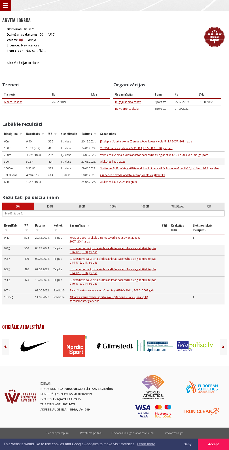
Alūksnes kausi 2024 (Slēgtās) (118, 182)
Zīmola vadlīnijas (173, 433)
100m (50, 206)
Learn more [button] (146, 444)
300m (113, 206)
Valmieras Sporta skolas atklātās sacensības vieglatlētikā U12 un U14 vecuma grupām (154, 155)
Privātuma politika (91, 433)
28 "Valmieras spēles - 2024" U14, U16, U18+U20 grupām (136, 148)
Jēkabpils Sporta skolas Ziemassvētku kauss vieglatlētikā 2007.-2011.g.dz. (146, 141)
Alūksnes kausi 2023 (112, 162)
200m (81, 206)
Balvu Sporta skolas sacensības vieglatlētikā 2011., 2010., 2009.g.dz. (112, 290)
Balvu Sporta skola (127, 109)
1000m (145, 206)
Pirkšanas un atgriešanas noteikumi (132, 433)
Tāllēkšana (177, 206)
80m (208, 206)
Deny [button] (187, 444)
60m (18, 206)
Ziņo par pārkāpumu (58, 433)
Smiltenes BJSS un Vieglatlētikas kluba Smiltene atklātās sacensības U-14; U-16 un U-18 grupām (159, 168)
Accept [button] (213, 444)
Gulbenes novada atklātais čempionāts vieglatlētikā (132, 175)
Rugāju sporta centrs (128, 102)
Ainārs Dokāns (13, 102)
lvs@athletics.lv (67, 399)
